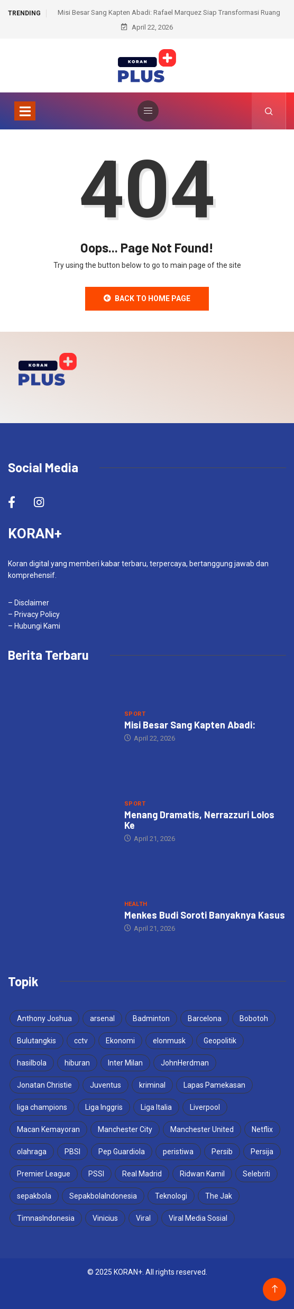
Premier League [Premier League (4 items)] (43, 1174)
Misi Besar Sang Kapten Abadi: (189, 725)
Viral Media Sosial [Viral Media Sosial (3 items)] (198, 1218)
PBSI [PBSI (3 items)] (72, 1151)
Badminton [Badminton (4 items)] (151, 1018)
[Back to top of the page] (275, 1289)
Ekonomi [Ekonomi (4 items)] (120, 1040)
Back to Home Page (147, 298)
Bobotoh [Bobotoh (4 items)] (254, 1018)
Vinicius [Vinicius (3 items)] (105, 1218)
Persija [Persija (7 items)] (262, 1151)
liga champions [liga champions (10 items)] (42, 1107)
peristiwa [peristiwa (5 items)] (178, 1151)
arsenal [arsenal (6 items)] (102, 1018)
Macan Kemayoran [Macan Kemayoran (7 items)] (48, 1129)
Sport (134, 713)
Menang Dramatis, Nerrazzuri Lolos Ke (199, 820)
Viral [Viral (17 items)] (143, 1218)
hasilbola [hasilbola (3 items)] (32, 1063)
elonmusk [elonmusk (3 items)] (169, 1040)
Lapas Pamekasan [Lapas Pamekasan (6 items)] (214, 1085)
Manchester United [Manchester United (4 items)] (202, 1129)
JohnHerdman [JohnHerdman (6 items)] (185, 1063)
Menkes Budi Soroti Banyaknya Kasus (204, 915)
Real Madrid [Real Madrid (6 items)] (142, 1174)
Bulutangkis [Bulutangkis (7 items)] (36, 1040)
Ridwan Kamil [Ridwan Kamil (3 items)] (202, 1174)
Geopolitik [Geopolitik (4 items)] (220, 1040)
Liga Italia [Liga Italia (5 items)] (156, 1107)
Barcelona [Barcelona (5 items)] (205, 1018)
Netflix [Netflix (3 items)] (262, 1129)
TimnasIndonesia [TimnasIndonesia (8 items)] (46, 1218)
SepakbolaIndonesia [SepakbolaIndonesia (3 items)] (103, 1196)
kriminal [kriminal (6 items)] (152, 1085)
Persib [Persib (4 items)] (222, 1151)
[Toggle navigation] (25, 111)
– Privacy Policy (34, 614)
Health (136, 904)
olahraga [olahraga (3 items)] (32, 1151)
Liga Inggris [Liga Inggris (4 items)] (104, 1107)
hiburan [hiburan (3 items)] (77, 1063)
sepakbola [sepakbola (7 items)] (34, 1196)
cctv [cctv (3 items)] (81, 1040)
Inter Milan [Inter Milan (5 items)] (125, 1063)
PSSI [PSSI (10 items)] (96, 1174)
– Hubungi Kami (34, 626)
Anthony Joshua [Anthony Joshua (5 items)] (44, 1018)
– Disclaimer (28, 603)
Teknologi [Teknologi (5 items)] (171, 1196)
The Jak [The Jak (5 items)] (218, 1196)
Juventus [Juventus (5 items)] (105, 1085)
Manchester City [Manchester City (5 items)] (125, 1129)
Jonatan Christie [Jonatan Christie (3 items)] (44, 1085)
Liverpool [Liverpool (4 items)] (205, 1107)
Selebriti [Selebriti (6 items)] (256, 1174)
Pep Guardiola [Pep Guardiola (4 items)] (121, 1151)
